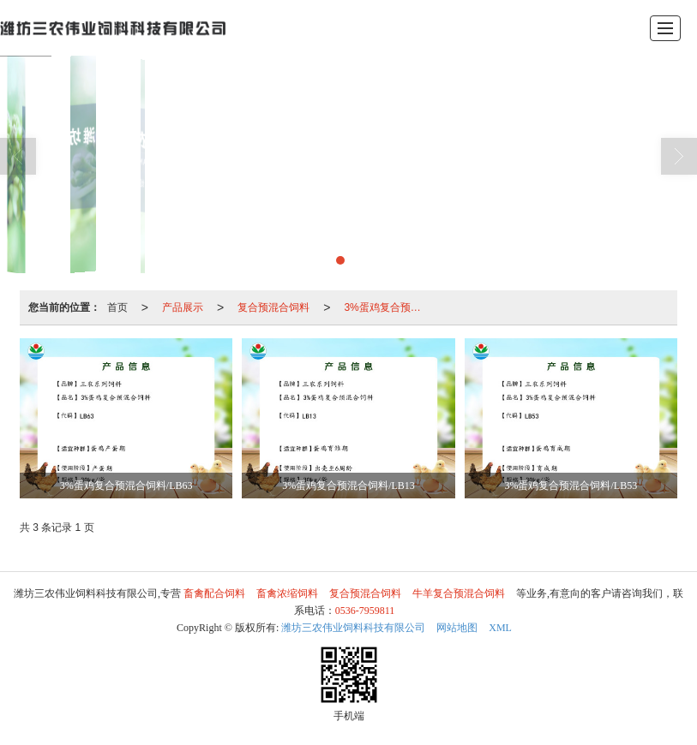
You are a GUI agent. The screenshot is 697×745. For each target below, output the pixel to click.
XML (500, 628)
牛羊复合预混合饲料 (458, 593)
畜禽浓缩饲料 (287, 593)
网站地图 (457, 628)
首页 (117, 307)
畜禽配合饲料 (214, 593)
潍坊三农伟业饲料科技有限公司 (353, 628)
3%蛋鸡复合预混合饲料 (390, 307)
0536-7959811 (365, 611)
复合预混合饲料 (273, 307)
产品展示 (182, 307)
